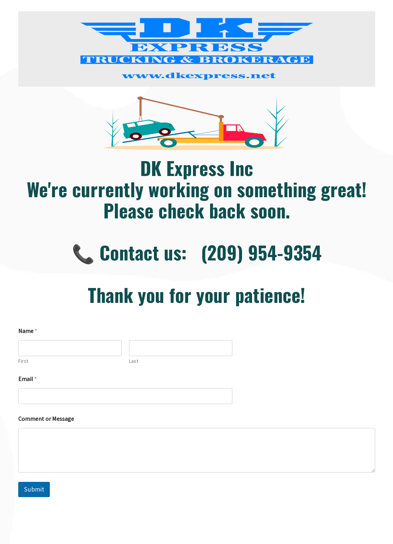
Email (27, 379)
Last (133, 361)
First (23, 361)
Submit (34, 489)
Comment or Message (46, 418)
